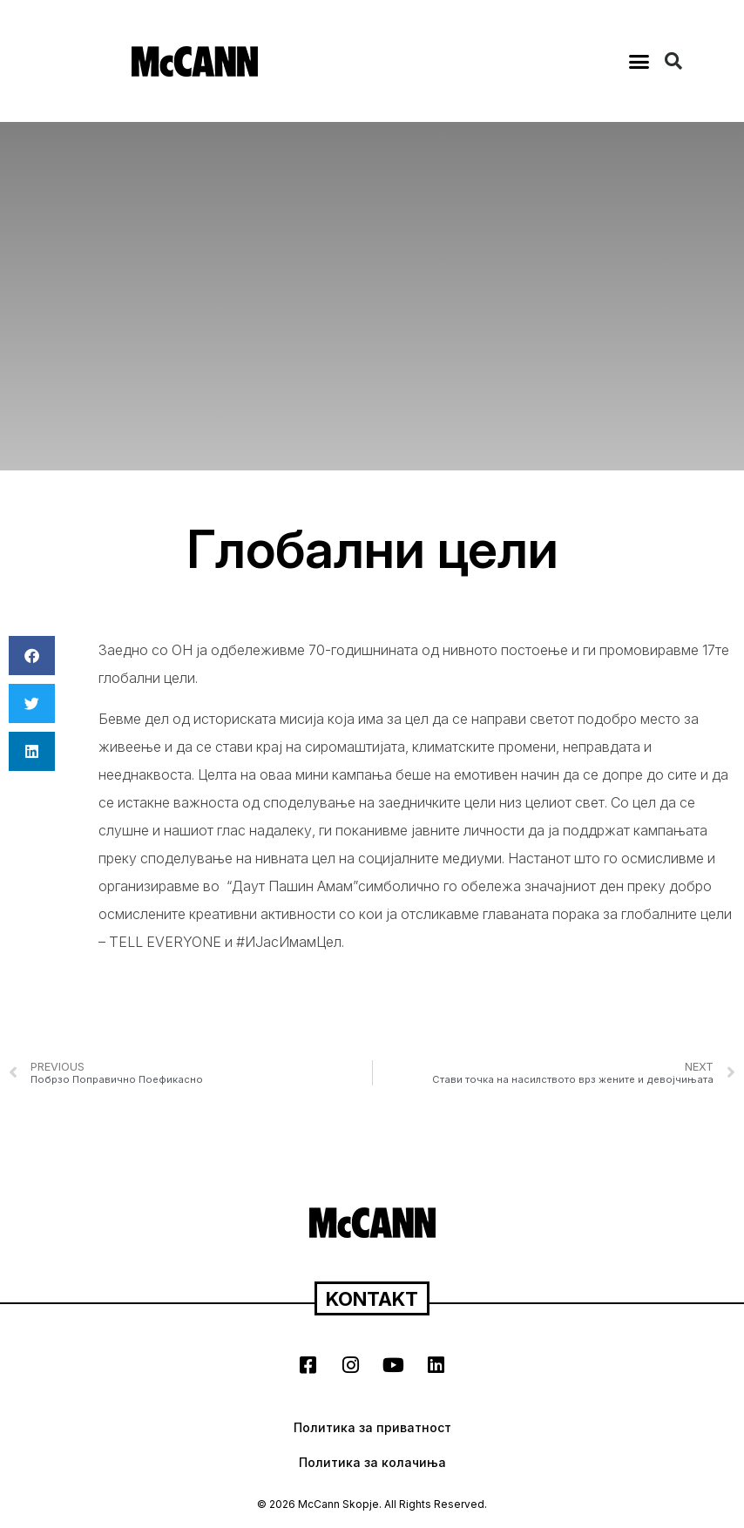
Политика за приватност (372, 1427)
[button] (639, 61)
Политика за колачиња (372, 1462)
